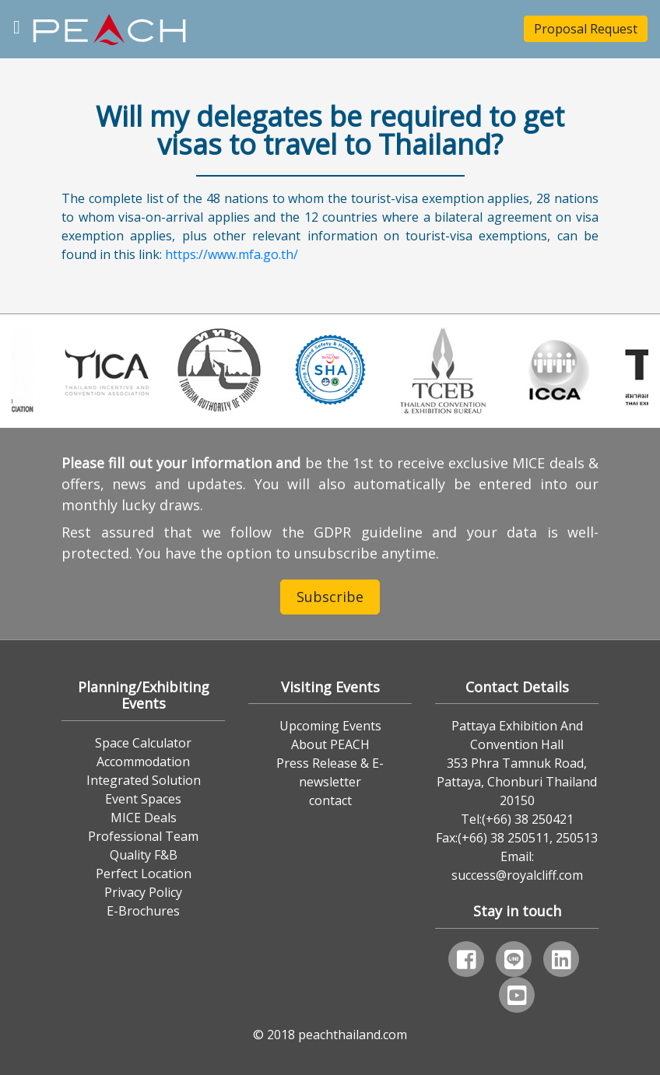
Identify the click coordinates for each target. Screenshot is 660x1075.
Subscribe (330, 596)
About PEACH (330, 744)
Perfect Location (143, 873)
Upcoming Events (330, 725)
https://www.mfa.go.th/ (231, 254)
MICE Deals (144, 817)
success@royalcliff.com (517, 875)
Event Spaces (143, 798)
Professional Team (143, 836)
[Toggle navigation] (16, 25)
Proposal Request (585, 28)
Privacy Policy (143, 892)
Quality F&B (143, 854)
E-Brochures (143, 910)
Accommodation (143, 761)
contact (330, 800)
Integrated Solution (143, 780)
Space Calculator (143, 742)
